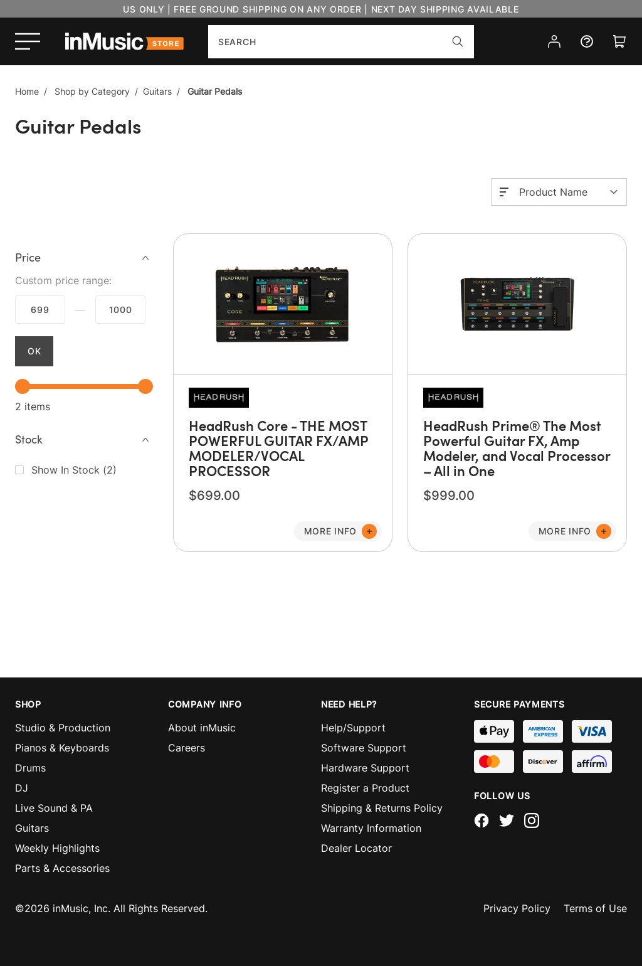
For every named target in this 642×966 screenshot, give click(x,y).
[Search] (457, 41)
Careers (186, 747)
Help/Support (353, 727)
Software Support (363, 747)
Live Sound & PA (54, 808)
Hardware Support (365, 768)
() (74, 470)
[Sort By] (569, 191)
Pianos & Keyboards (62, 747)
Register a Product (365, 788)
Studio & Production (62, 727)
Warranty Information (371, 828)
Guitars (157, 91)
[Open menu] (27, 41)
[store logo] (124, 41)
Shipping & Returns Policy (382, 808)
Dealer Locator (356, 848)
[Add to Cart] (338, 531)
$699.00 (40, 309)
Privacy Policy (516, 908)
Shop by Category (92, 91)
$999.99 (120, 309)
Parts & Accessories (62, 868)
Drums (30, 768)
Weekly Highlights (57, 848)
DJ (21, 788)
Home (27, 91)
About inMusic (202, 727)
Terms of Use (595, 908)
